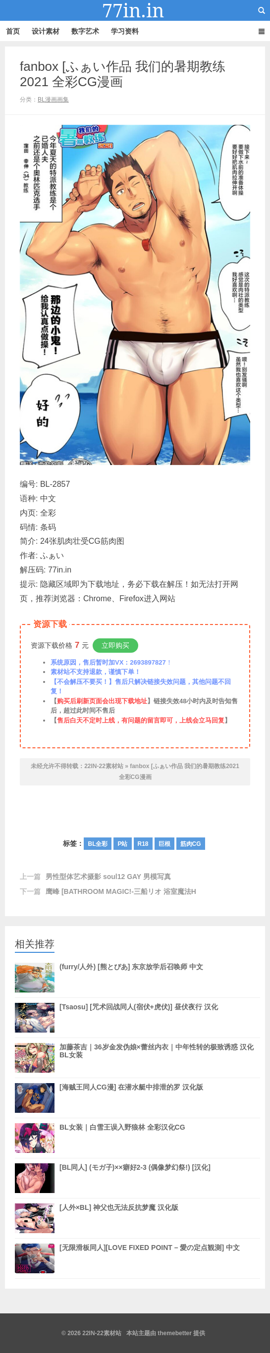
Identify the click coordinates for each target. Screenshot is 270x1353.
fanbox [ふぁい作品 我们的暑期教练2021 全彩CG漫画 (122, 74)
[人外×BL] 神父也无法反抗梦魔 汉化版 (118, 1218)
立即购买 (115, 645)
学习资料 (125, 31)
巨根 (164, 843)
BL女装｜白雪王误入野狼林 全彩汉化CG (122, 1138)
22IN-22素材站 (135, 10)
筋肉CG (190, 843)
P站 (122, 843)
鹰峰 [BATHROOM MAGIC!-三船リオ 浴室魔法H (121, 891)
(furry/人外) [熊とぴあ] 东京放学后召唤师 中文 (131, 977)
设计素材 (45, 31)
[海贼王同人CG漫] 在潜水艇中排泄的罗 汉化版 (131, 1098)
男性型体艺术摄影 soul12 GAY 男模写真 (108, 877)
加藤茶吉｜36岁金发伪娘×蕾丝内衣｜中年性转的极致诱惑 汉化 (156, 1058)
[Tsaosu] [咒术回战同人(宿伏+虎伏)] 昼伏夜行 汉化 (138, 1018)
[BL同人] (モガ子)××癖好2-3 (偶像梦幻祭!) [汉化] (135, 1178)
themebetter (175, 1333)
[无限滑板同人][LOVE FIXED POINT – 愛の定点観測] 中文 (149, 1258)
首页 (13, 31)
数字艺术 (85, 31)
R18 (143, 843)
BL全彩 (98, 843)
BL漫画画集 (53, 99)
